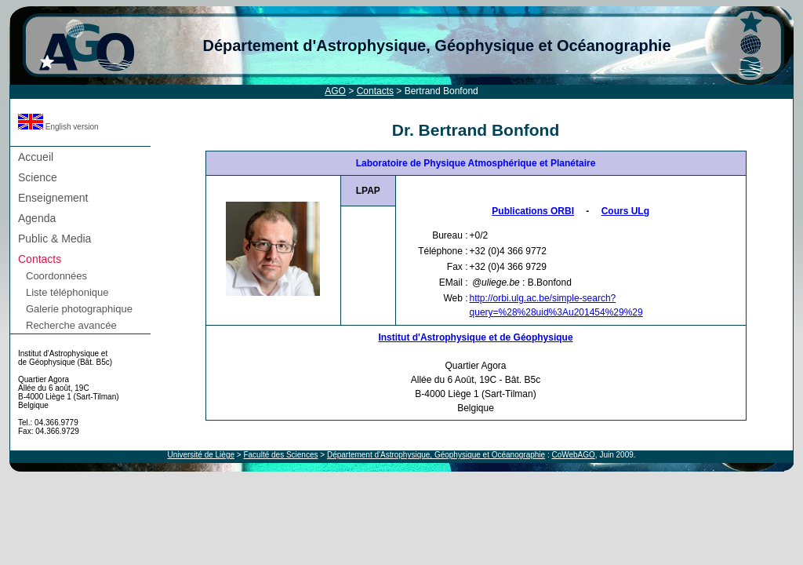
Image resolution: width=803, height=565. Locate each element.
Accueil (35, 157)
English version (58, 126)
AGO (335, 91)
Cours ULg (625, 211)
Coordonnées (56, 276)
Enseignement (53, 197)
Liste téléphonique (67, 292)
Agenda (37, 218)
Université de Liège (200, 454)
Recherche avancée (71, 325)
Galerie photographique (79, 309)
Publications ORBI (533, 211)
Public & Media (54, 238)
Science (37, 177)
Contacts (375, 91)
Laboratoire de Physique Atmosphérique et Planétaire (476, 163)
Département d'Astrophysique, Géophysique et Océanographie (436, 45)
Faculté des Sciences (280, 454)
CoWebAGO (572, 454)
